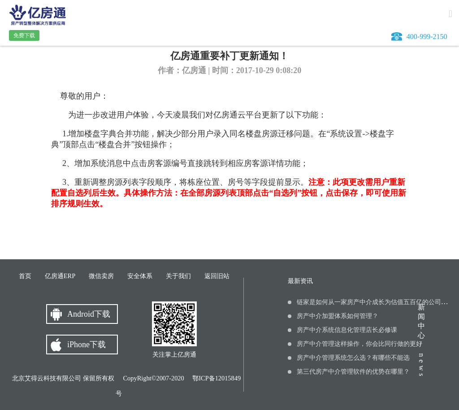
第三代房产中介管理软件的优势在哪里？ (353, 371)
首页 (25, 275)
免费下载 (24, 35)
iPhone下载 (86, 344)
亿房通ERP (60, 275)
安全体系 (139, 275)
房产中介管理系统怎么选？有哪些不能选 (353, 357)
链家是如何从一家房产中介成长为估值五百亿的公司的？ (375, 302)
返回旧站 (217, 275)
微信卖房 (101, 275)
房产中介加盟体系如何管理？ (337, 316)
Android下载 (88, 314)
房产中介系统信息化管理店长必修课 (347, 330)
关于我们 (178, 275)
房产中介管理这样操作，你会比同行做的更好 (359, 343)
